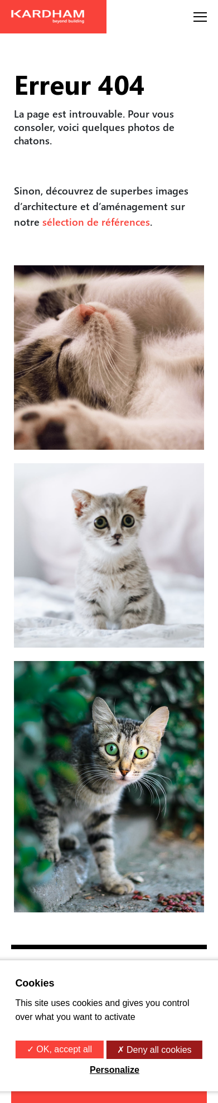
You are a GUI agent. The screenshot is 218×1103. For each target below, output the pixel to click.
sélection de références (96, 222)
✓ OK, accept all (59, 1049)
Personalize (114, 1070)
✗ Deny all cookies (154, 1050)
